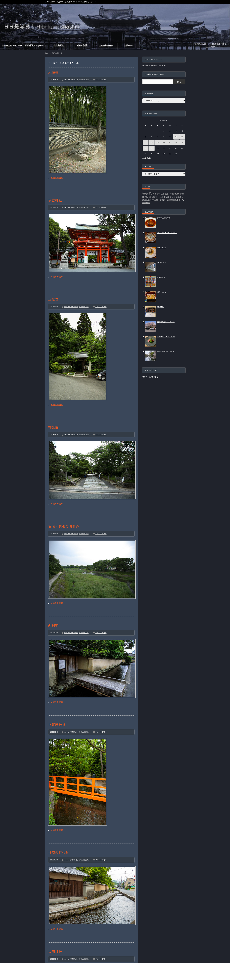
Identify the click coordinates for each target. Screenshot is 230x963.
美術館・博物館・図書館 (162, 200)
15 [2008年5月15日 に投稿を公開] (164, 142)
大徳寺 (53, 72)
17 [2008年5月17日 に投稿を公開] (176, 142)
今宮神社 (55, 200)
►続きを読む (57, 177)
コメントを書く (101, 79)
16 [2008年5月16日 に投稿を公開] (170, 142)
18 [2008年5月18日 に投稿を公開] (182, 142)
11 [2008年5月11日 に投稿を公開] (182, 137)
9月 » (149, 158)
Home (46, 53)
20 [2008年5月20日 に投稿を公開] (152, 148)
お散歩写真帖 (162, 193)
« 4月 (144, 158)
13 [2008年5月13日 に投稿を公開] (152, 142)
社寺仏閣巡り (153, 197)
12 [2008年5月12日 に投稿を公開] (145, 142)
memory (67, 79)
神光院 (53, 427)
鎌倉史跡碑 (164, 197)
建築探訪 (177, 197)
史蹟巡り (174, 194)
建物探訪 (148, 193)
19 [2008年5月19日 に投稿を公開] (145, 148)
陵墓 (175, 200)
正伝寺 (53, 299)
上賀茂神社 (56, 724)
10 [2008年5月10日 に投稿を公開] (176, 137)
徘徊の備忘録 (84, 79)
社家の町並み (58, 852)
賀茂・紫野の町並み (63, 526)
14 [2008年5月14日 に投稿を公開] (158, 142)
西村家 (53, 625)
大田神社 (55, 951)
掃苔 (171, 197)
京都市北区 (74, 79)
